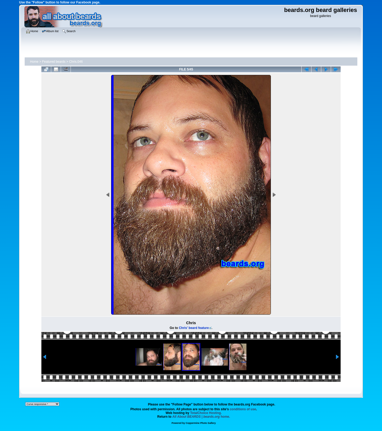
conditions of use (243, 409)
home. (201, 417)
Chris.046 (76, 62)
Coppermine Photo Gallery (201, 423)
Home (34, 62)
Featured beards (54, 62)
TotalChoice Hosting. (206, 413)
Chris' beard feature (194, 328)
